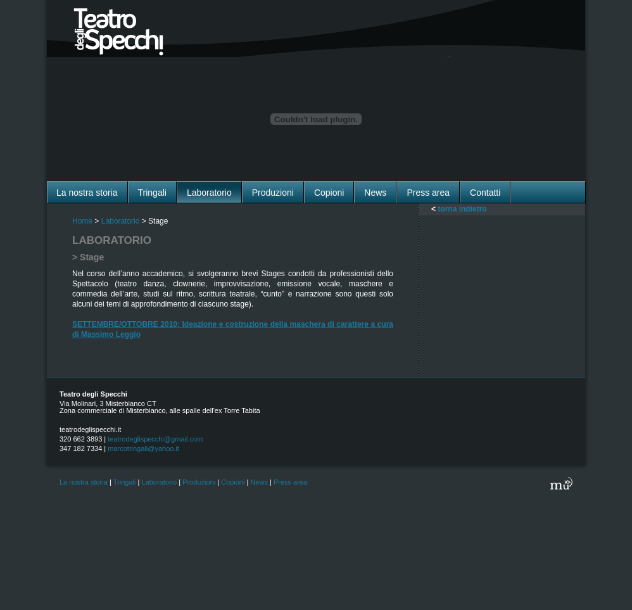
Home (82, 221)
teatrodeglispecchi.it (90, 429)
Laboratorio (120, 221)
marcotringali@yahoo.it (143, 448)
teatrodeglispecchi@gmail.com (155, 439)
